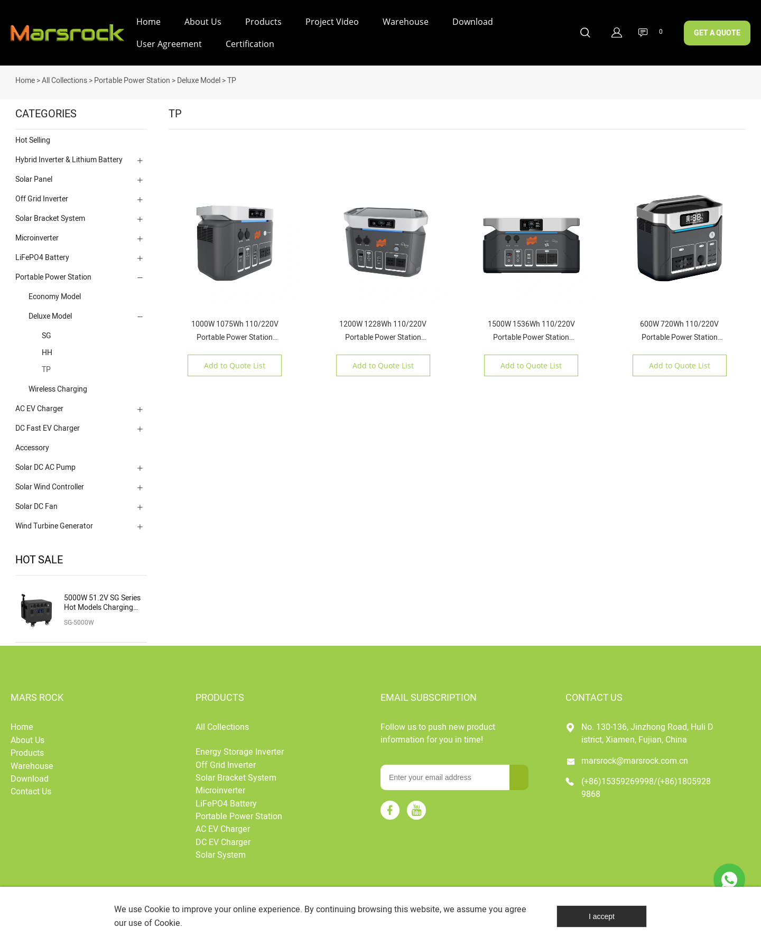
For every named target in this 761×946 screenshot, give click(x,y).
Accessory (32, 447)
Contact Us (31, 791)
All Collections (64, 80)
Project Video (332, 21)
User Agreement (169, 44)
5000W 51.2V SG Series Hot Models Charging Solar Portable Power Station (102, 602)
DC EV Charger (223, 842)
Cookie (157, 909)
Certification (250, 44)
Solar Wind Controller (49, 486)
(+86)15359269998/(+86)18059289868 (646, 787)
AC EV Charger (39, 408)
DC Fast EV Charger (47, 427)
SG (46, 335)
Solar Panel (33, 178)
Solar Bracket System (50, 218)
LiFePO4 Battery (42, 257)
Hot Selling (32, 139)
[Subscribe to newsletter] (518, 777)
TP (231, 80)
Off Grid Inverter (41, 198)
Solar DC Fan (36, 506)
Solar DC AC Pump (45, 466)
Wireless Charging (58, 388)
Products (263, 21)
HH (47, 352)
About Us (202, 21)
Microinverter (37, 237)
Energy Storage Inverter (240, 751)
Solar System (221, 854)
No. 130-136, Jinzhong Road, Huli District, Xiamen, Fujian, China (647, 733)
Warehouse (406, 21)
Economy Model (55, 296)
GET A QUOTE (717, 33)
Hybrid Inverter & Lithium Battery (69, 159)
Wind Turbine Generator (54, 525)
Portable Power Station (132, 80)
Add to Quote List (234, 365)
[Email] (444, 777)
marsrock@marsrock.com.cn (634, 760)
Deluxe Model (198, 80)
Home (148, 21)
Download (472, 21)
